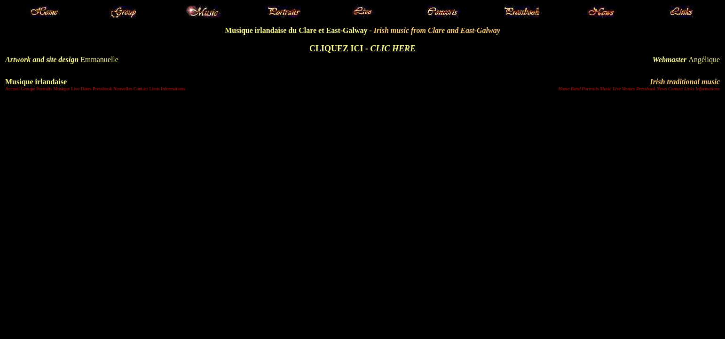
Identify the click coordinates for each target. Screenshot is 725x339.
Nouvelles (123, 88)
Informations (173, 88)
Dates (86, 88)
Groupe (28, 88)
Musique (61, 88)
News (662, 88)
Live (75, 88)
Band (576, 88)
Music (605, 88)
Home (563, 88)
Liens (154, 88)
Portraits (44, 88)
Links (689, 88)
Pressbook (102, 88)
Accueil (12, 88)
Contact (141, 88)
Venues (628, 88)
